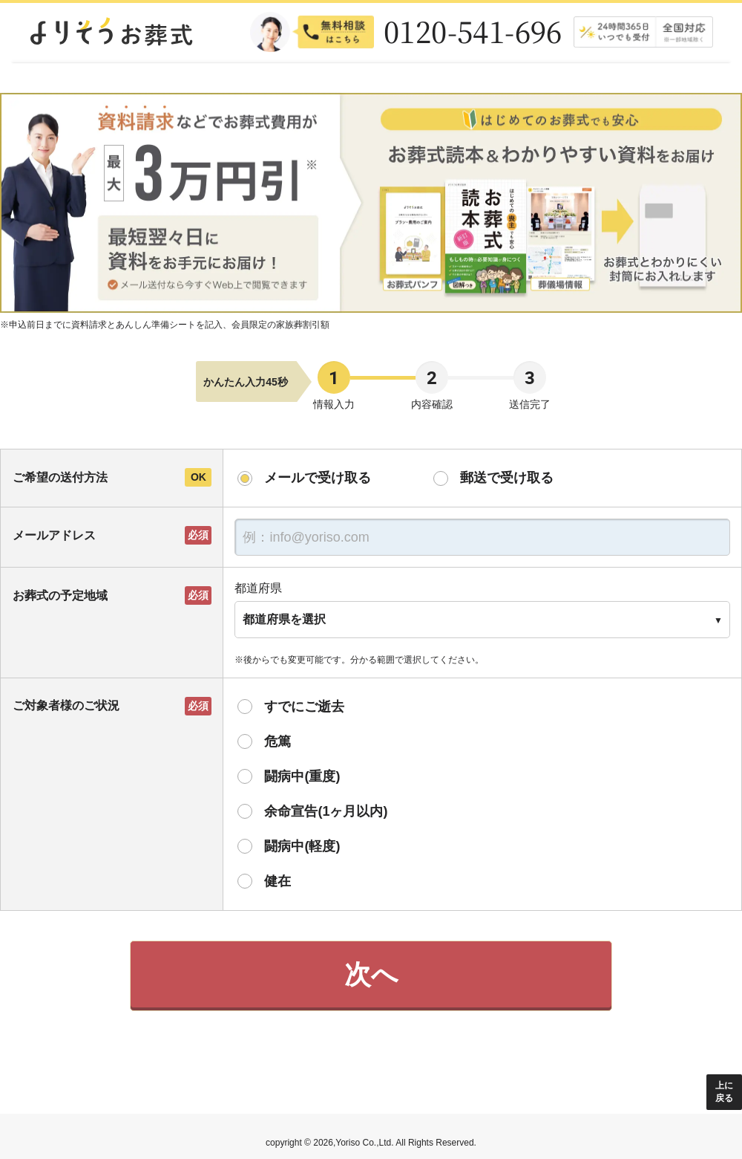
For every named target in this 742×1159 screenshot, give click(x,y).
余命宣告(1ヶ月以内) (325, 811)
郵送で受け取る (507, 477)
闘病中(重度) (302, 776)
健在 (277, 881)
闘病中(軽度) (302, 846)
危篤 (277, 741)
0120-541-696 (473, 31)
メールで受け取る (317, 477)
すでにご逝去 (304, 706)
